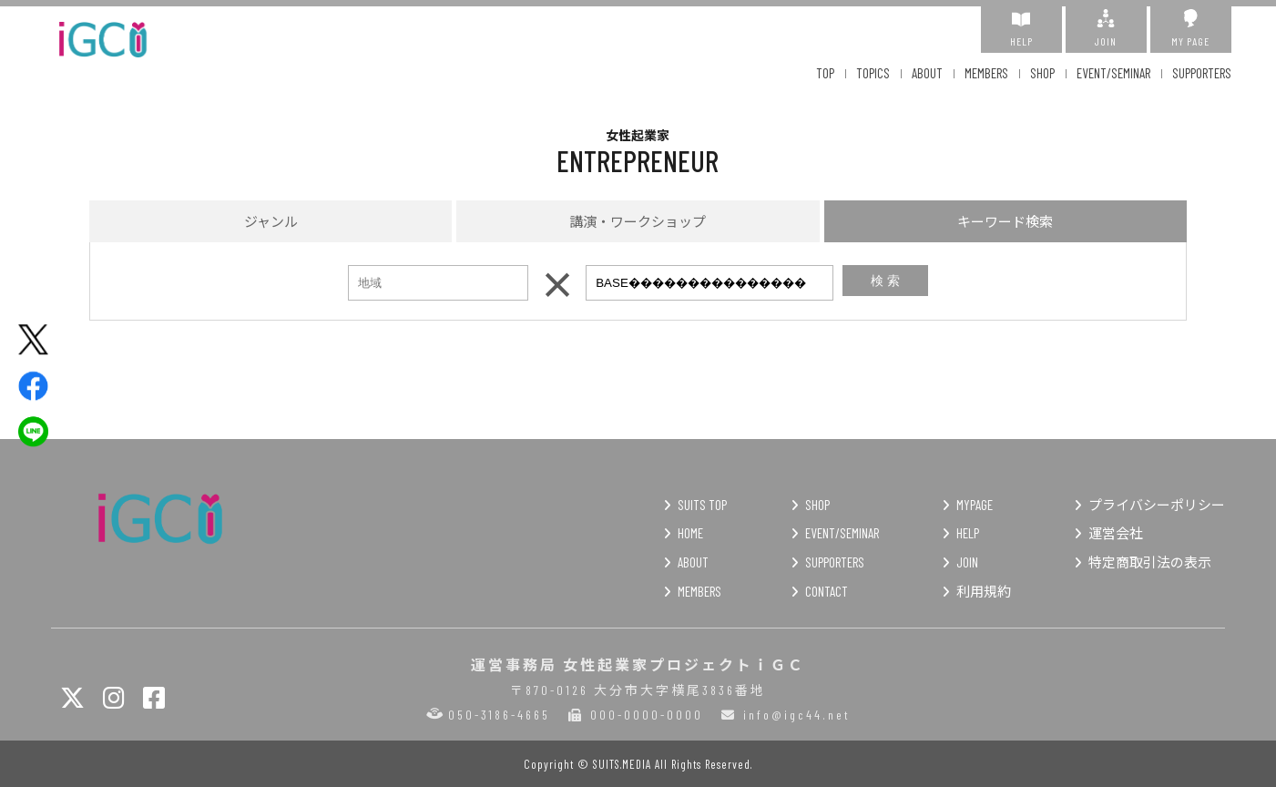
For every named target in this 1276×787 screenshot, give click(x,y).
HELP (1021, 28)
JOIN (1106, 28)
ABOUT (927, 73)
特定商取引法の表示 (1149, 562)
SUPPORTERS (1201, 73)
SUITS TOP (702, 504)
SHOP (1042, 73)
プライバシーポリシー (1156, 504)
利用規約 (983, 591)
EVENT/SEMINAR (1113, 73)
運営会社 (1115, 533)
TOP (825, 73)
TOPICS (873, 73)
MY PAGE (1190, 28)
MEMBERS (986, 73)
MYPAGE (974, 504)
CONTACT (826, 591)
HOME (690, 533)
